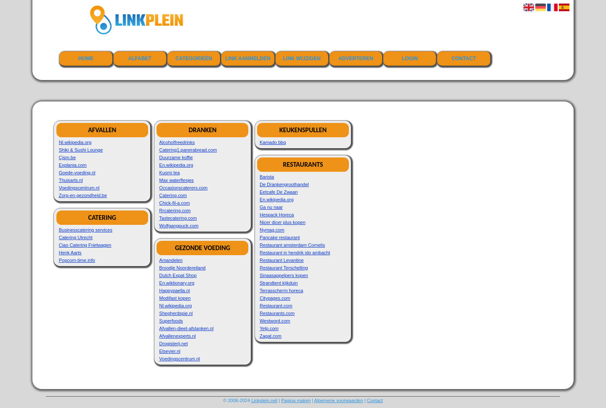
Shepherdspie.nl (176, 313)
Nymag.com (272, 229)
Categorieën (193, 58)
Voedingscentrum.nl (79, 187)
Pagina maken (296, 400)
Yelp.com (269, 328)
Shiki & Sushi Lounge (81, 149)
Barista (267, 176)
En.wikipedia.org (176, 165)
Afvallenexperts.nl (177, 336)
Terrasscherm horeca (281, 290)
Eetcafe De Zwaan (279, 192)
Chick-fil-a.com (174, 202)
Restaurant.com (276, 305)
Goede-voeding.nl (77, 172)
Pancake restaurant (280, 237)
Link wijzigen (302, 58)
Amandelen (171, 260)
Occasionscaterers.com (183, 187)
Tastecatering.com (178, 218)
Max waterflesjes (176, 180)
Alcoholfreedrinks (176, 142)
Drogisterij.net (173, 343)
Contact (464, 58)
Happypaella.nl (174, 290)
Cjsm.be (67, 157)
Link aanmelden (248, 58)
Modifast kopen (175, 298)
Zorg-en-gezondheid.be (83, 195)
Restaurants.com (277, 313)
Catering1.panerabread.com (188, 149)
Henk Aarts (70, 252)
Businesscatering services (85, 229)
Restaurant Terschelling (284, 267)
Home (85, 58)
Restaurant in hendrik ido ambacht (295, 252)
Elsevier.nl (169, 351)
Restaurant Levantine (282, 260)
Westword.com (275, 320)
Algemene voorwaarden (338, 400)
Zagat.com (271, 336)
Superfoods (171, 320)
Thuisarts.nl (71, 180)
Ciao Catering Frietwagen (85, 245)
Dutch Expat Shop (178, 275)
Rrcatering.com (175, 210)
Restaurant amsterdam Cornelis (292, 245)
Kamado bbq (273, 142)
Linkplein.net (264, 400)
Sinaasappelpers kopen (284, 275)
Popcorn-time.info (77, 260)
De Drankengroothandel (284, 184)
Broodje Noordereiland (182, 267)
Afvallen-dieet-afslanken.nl (186, 328)
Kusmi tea (169, 172)
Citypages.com (275, 298)
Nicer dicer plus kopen (283, 222)
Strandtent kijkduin (279, 282)
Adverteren (355, 58)
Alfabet (140, 58)
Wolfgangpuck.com (178, 225)
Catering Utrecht (76, 237)
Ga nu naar (271, 207)
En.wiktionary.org (176, 282)
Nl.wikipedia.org (75, 142)
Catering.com (172, 195)
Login (410, 58)
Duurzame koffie (176, 157)
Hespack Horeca (277, 214)
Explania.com (73, 165)
